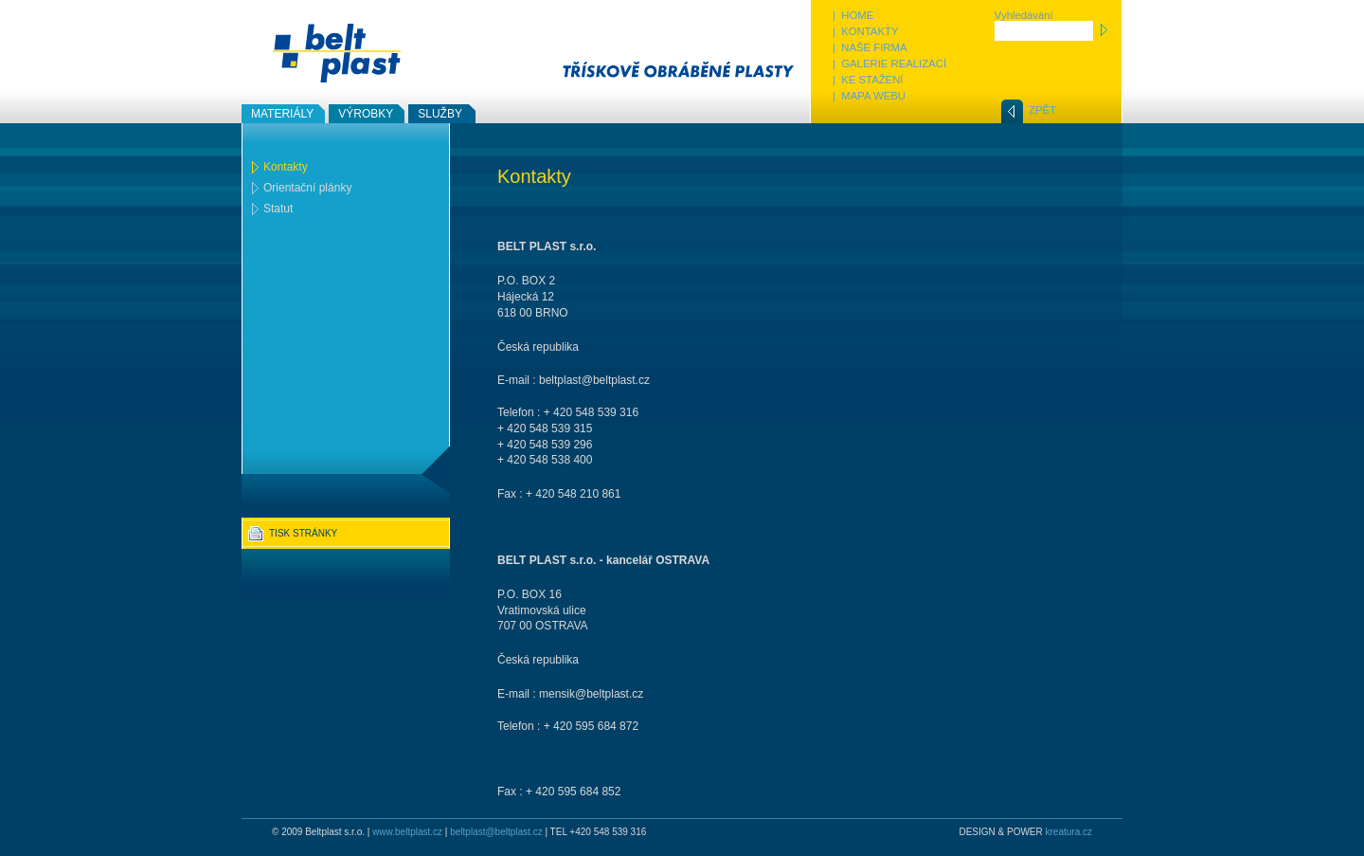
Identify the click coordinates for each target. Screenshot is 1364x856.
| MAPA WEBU (869, 95)
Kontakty (285, 166)
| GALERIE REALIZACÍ (889, 63)
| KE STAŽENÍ (868, 79)
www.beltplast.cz (407, 832)
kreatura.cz (1069, 832)
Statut (278, 208)
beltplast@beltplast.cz (496, 832)
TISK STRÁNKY (303, 533)
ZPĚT (1042, 110)
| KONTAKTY (865, 31)
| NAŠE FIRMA (869, 47)
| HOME (853, 15)
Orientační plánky (307, 187)
